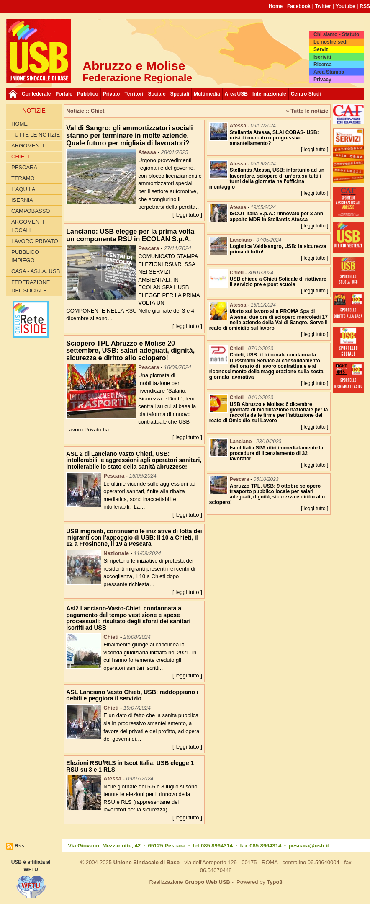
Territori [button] (133, 94)
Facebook (299, 6)
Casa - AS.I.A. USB (35, 271)
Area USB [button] (236, 94)
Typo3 (274, 882)
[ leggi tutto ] (187, 215)
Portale (63, 94)
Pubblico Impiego (25, 256)
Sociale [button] (157, 94)
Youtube (345, 6)
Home (276, 6)
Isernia (22, 200)
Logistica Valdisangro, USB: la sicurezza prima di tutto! (278, 249)
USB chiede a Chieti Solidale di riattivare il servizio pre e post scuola (278, 281)
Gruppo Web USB (207, 882)
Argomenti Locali (27, 226)
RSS (365, 6)
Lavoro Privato (34, 241)
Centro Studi (306, 94)
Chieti (20, 156)
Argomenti (27, 145)
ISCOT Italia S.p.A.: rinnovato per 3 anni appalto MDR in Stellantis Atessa (277, 216)
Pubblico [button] (87, 94)
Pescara (24, 167)
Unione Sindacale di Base (146, 862)
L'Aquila (23, 189)
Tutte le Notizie (35, 135)
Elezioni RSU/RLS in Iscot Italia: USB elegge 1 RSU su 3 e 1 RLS (130, 765)
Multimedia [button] (207, 94)
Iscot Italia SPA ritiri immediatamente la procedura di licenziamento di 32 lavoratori (276, 453)
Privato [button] (111, 94)
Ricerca (322, 64)
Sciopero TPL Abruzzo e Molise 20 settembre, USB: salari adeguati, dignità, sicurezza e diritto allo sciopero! (130, 351)
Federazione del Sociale (30, 286)
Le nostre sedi (330, 42)
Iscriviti (322, 57)
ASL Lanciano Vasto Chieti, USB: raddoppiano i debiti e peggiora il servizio (132, 695)
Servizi (321, 49)
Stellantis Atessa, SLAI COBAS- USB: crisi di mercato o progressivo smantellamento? (274, 137)
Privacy (322, 80)
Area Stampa (328, 72)
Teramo (23, 178)
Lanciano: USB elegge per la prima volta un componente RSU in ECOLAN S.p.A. (130, 235)
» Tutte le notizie (307, 111)
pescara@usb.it (309, 845)
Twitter (323, 6)
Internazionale (269, 94)
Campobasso (30, 211)
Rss (20, 845)
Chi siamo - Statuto (336, 34)
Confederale (36, 94)
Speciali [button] (179, 94)
